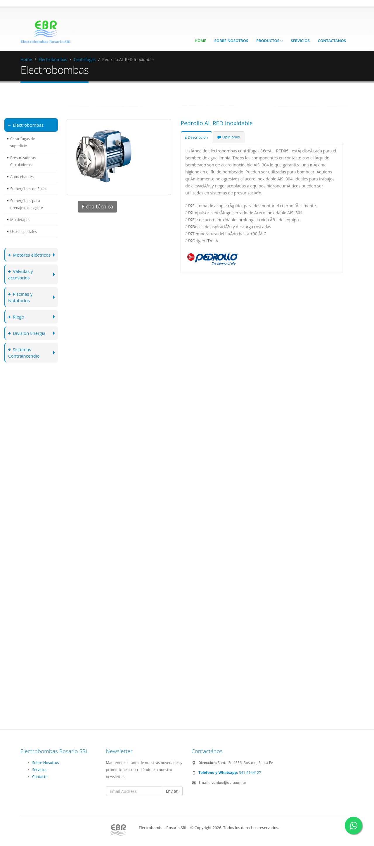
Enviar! (172, 791)
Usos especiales (23, 231)
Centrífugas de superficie (22, 142)
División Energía (27, 333)
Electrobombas (53, 59)
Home (200, 40)
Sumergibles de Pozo (28, 188)
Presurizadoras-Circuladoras (23, 161)
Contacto (40, 776)
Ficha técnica (97, 206)
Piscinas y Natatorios (20, 297)
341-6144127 (229, 772)
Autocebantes (22, 176)
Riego (16, 317)
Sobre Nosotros (231, 40)
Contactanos (332, 40)
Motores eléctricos (29, 255)
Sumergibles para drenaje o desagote (26, 204)
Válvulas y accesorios (20, 274)
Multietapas (20, 219)
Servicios (300, 40)
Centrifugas (85, 59)
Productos (269, 40)
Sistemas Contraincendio (24, 352)
